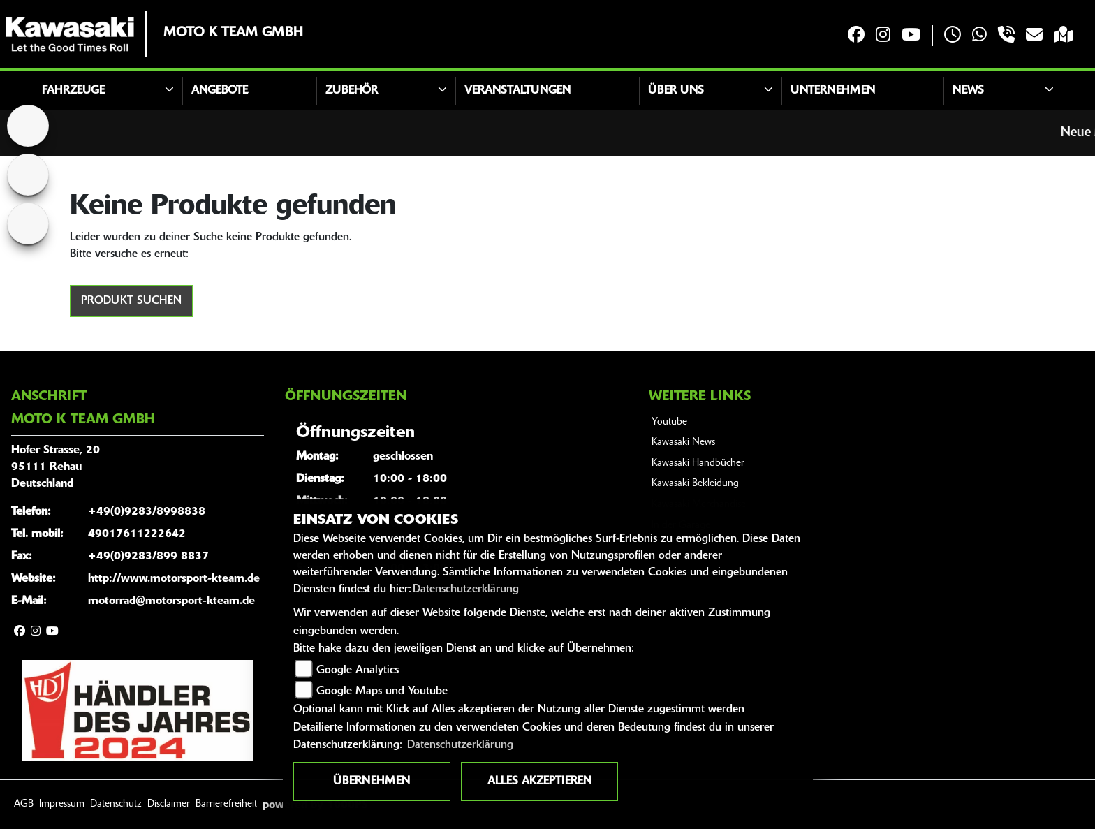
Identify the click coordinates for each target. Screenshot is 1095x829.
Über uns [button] (676, 90)
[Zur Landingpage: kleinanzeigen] (28, 223)
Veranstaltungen (517, 90)
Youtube (669, 422)
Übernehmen (371, 781)
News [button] (968, 90)
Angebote (219, 90)
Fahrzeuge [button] (73, 90)
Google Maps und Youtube (382, 691)
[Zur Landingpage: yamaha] (28, 175)
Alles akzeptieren (539, 781)
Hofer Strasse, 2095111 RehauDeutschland (55, 467)
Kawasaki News (683, 442)
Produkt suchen (131, 301)
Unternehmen (833, 90)
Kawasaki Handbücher (698, 463)
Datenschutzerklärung (466, 589)
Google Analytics (357, 670)
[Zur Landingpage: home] (28, 126)
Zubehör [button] (351, 90)
